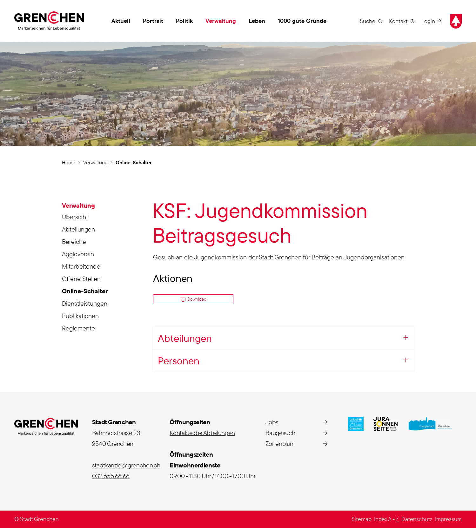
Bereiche (74, 241)
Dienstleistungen (84, 303)
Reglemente (78, 328)
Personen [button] (178, 360)
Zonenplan (279, 443)
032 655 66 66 (111, 476)
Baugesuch (280, 433)
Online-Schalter (85, 292)
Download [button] (194, 299)
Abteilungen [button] (185, 338)
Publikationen (80, 316)
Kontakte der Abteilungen (202, 433)
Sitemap (362, 519)
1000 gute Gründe (302, 20)
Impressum (448, 519)
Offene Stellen (81, 279)
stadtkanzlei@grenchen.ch (126, 465)
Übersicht (75, 217)
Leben (257, 20)
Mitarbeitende (81, 266)
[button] (370, 21)
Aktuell (120, 20)
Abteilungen (78, 229)
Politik (184, 20)
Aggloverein (78, 254)
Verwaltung (220, 20)
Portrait (153, 20)
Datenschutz (416, 519)
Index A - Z (386, 519)
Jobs (271, 422)
